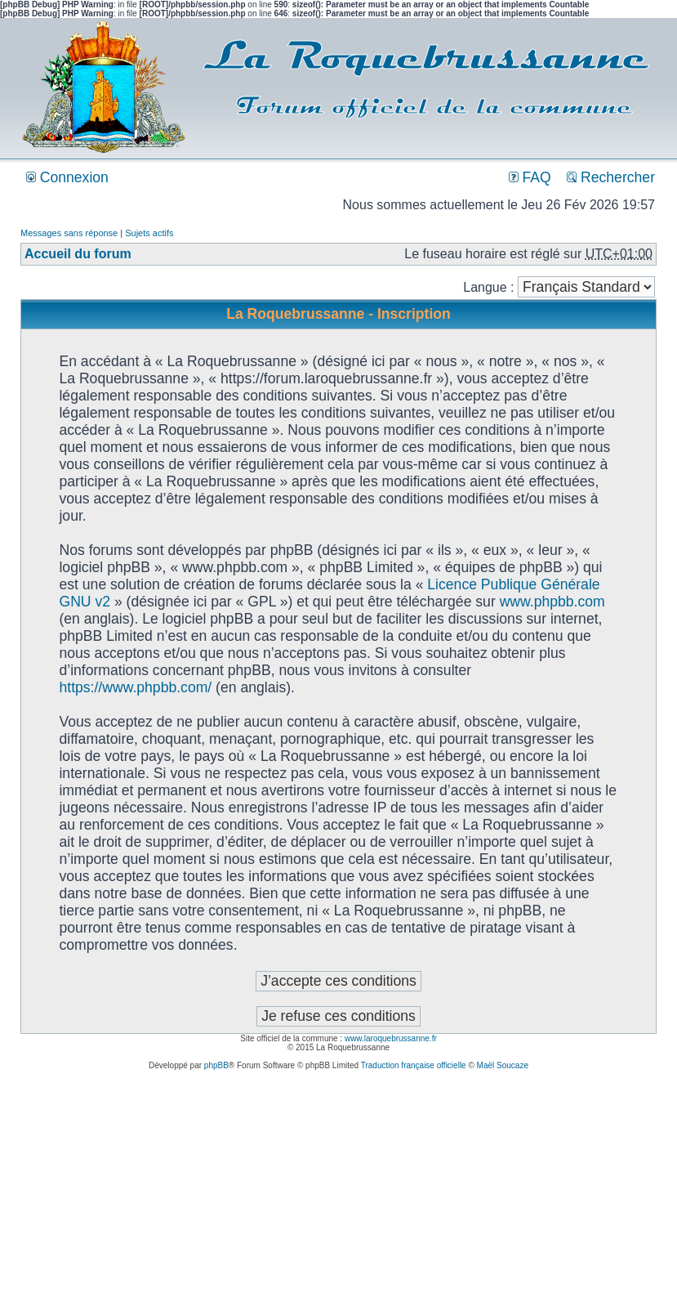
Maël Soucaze (502, 1065)
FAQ (530, 177)
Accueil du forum (77, 254)
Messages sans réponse (69, 233)
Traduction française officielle (413, 1065)
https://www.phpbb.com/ (135, 687)
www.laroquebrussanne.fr (391, 1038)
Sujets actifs (149, 233)
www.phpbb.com (552, 601)
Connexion (67, 177)
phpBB (216, 1065)
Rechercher (611, 177)
